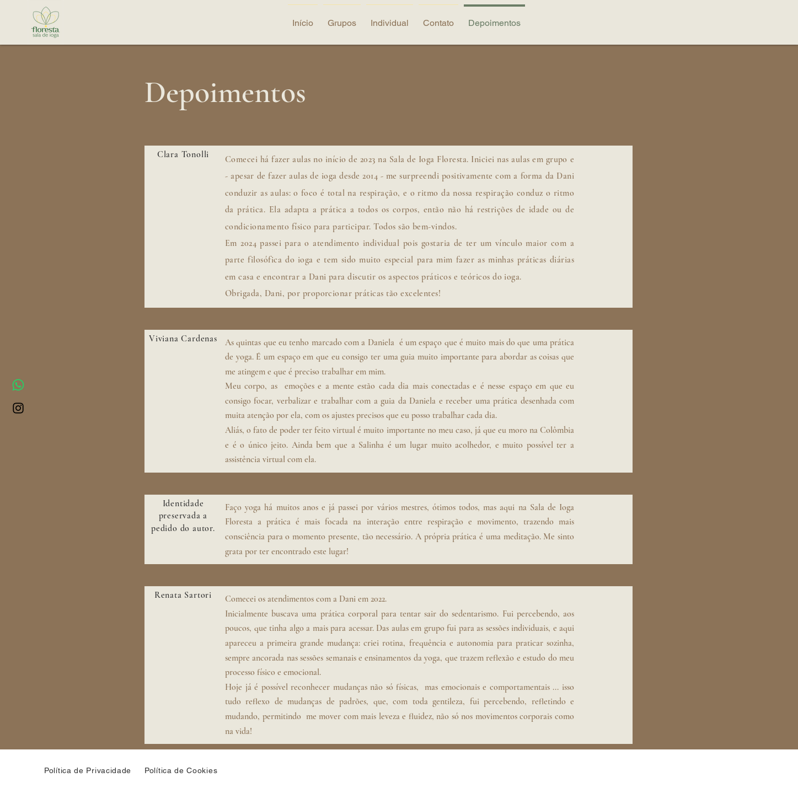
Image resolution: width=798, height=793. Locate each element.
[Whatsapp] (18, 385)
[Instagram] (18, 408)
